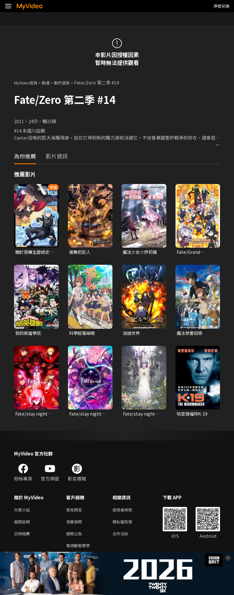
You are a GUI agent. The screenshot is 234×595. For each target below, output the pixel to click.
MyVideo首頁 (28, 82)
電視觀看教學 (80, 550)
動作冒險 (68, 82)
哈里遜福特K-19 (193, 415)
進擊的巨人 (80, 252)
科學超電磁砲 (83, 334)
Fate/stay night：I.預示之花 (142, 415)
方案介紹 (23, 512)
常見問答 (75, 512)
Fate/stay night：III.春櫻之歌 (88, 415)
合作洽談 (125, 537)
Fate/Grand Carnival (189, 252)
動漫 (50, 82)
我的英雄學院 (29, 334)
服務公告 (75, 537)
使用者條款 (127, 512)
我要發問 (75, 525)
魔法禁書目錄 (190, 334)
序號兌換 (221, 6)
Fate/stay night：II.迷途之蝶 (34, 415)
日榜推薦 (23, 537)
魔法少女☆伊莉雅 (141, 252)
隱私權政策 (127, 525)
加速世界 (132, 334)
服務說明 (23, 525)
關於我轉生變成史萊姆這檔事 (33, 252)
